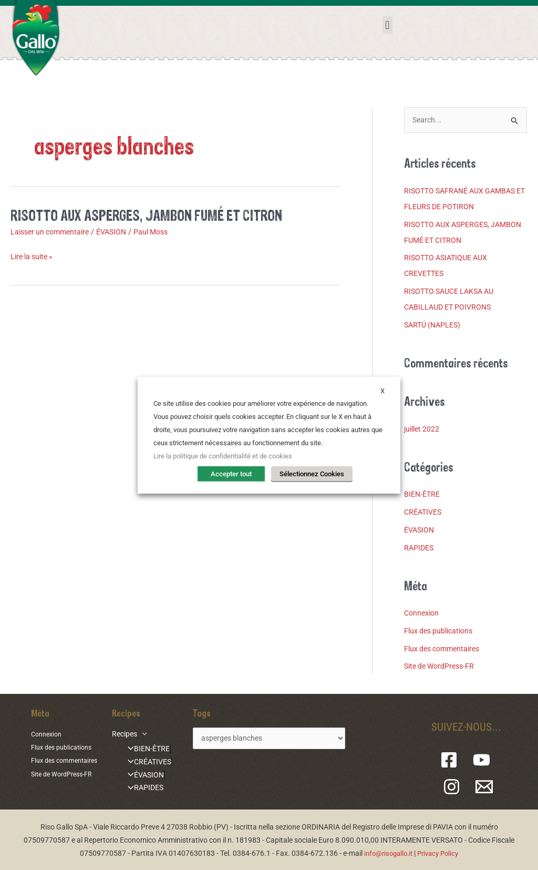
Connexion (422, 613)
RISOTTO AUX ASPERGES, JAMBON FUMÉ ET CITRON (156, 214)
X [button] (382, 391)
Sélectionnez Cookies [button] (312, 474)
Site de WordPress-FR (442, 667)
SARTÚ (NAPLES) (434, 325)
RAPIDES (420, 548)
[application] (138, 734)
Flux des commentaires (445, 649)
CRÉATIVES (424, 512)
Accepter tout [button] (234, 474)
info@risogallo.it (386, 852)
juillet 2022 (423, 429)
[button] (387, 25)
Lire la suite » (34, 256)
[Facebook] (453, 761)
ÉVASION (119, 232)
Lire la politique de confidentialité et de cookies (222, 457)
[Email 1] (483, 787)
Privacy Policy (440, 852)
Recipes (125, 734)
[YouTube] (482, 761)
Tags (195, 713)
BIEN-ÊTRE (423, 495)
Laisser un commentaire (53, 232)
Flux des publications (441, 631)
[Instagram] (454, 787)
